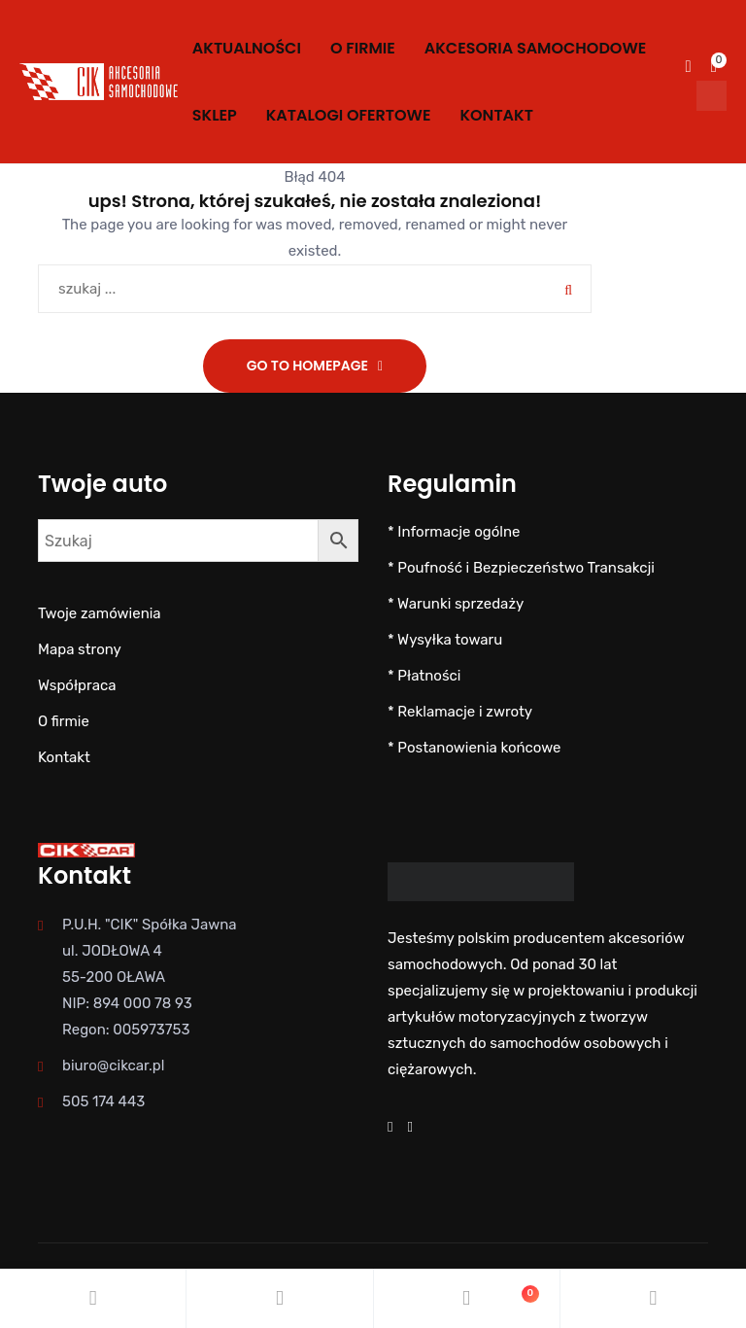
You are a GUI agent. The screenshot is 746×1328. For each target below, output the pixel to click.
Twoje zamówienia (99, 613)
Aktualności (246, 48)
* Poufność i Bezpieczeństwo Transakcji (521, 568)
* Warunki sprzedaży (456, 603)
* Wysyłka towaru (445, 639)
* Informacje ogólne (454, 532)
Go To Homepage (307, 365)
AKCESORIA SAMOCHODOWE (535, 48)
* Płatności (424, 675)
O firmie (362, 48)
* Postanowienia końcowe (474, 747)
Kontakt (495, 115)
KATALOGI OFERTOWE (348, 115)
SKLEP (214, 115)
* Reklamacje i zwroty (460, 711)
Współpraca (77, 685)
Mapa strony (79, 649)
